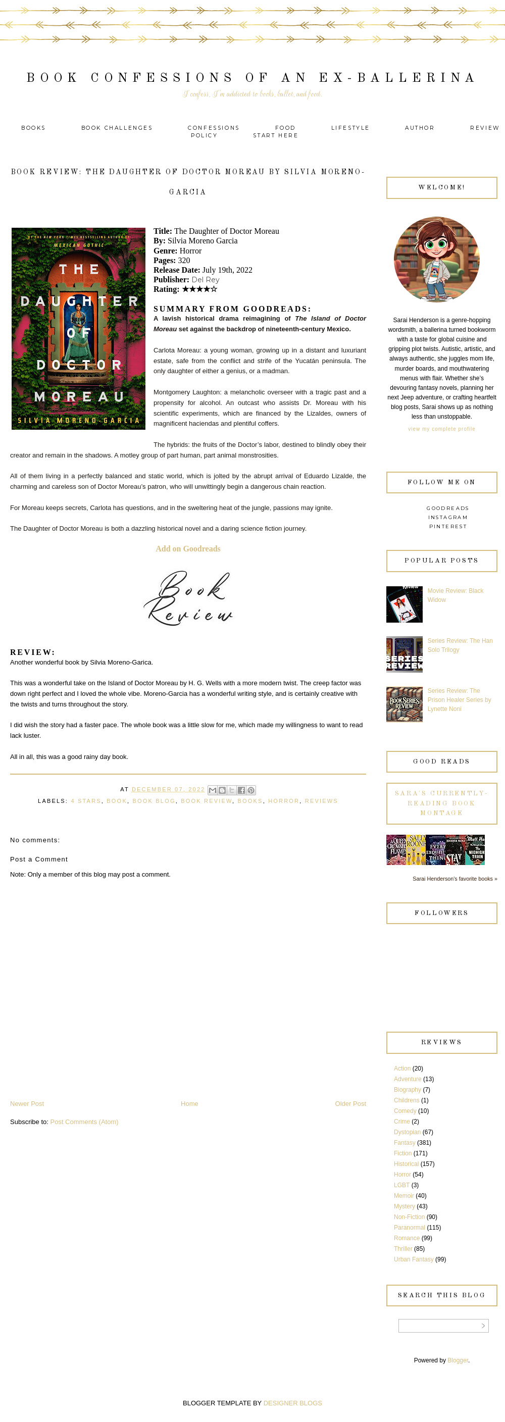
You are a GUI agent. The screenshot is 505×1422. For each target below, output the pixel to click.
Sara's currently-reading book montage (442, 803)
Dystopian (407, 1132)
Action (402, 1068)
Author (420, 128)
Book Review (206, 801)
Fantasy (405, 1142)
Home (189, 1103)
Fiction (403, 1153)
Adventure (408, 1079)
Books (33, 128)
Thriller (403, 1248)
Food (285, 128)
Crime (402, 1121)
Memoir (404, 1195)
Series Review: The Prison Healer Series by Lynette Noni (459, 700)
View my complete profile (441, 429)
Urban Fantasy (414, 1259)
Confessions (214, 128)
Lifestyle (352, 128)
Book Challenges (117, 128)
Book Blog (153, 801)
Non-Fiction (409, 1217)
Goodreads (448, 508)
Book (117, 801)
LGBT (402, 1185)
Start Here (275, 135)
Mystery (404, 1206)
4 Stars (86, 801)
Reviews (321, 801)
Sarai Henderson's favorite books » (455, 879)
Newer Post (27, 1103)
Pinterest (448, 526)
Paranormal (409, 1227)
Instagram (448, 517)
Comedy (405, 1110)
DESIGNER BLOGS (293, 1403)
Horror (283, 801)
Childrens (407, 1100)
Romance (407, 1238)
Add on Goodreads (188, 548)
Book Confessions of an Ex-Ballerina (252, 78)
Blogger (457, 1360)
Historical (406, 1163)
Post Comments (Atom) (84, 1122)
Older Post (350, 1103)
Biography (407, 1089)
